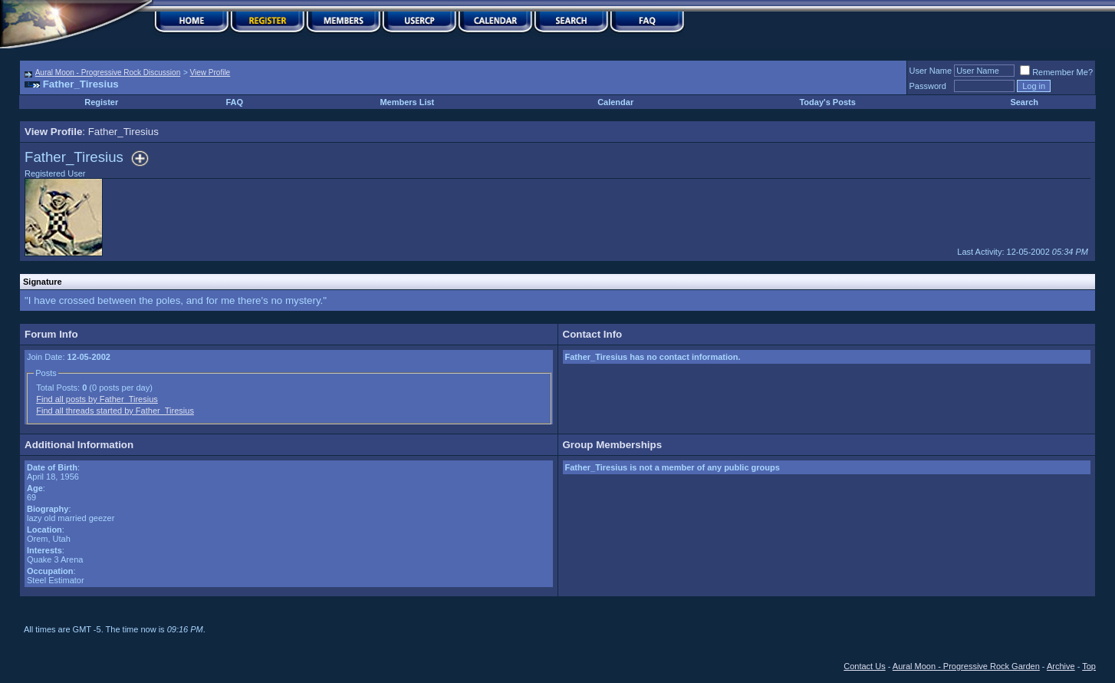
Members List (407, 102)
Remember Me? (1056, 72)
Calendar (615, 102)
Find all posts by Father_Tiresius (97, 399)
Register (101, 102)
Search (1024, 102)
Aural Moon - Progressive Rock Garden (966, 666)
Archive (1061, 666)
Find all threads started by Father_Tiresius (115, 410)
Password (927, 86)
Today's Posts (827, 102)
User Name (930, 70)
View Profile (210, 72)
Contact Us (864, 666)
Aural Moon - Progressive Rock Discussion (108, 72)
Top (1089, 666)
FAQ (235, 102)
